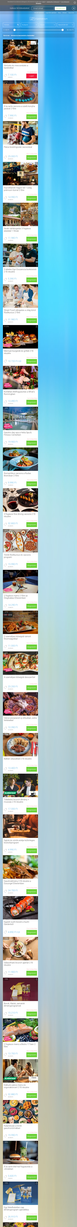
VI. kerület (54, 1120)
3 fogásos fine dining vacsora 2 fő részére (56, 280)
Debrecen (51, 1088)
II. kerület (20, 1120)
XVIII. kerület (25, 1129)
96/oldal (59, 1075)
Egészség (32, 1088)
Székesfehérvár (60, 1098)
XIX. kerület (35, 1129)
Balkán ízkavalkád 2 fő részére (54, 408)
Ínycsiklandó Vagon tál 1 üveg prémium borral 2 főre (54, 109)
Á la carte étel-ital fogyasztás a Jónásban (55, 623)
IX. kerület (15, 1125)
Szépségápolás (23, 1088)
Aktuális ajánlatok (39, 12)
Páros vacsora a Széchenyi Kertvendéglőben (15, 922)
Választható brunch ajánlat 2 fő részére (17, 537)
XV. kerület (67, 1125)
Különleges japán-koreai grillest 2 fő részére (56, 965)
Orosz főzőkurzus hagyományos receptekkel (18, 965)
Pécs (69, 1093)
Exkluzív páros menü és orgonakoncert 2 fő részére (53, 580)
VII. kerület (63, 1120)
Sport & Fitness (22, 1093)
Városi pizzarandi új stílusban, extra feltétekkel (19, 409)
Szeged (50, 1098)
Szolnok (69, 1098)
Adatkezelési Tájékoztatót (53, 1)
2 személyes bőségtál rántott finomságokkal (16, 366)
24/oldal (43, 1075)
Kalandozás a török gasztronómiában (12, 623)
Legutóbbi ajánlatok (51, 12)
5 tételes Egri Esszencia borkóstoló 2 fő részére (57, 152)
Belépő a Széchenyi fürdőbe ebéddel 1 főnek (16, 794)
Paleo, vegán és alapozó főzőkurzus (57, 921)
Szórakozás (7, 1098)
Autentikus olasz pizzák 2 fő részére (53, 837)
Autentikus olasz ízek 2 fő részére (56, 665)
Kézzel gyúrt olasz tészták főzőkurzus (53, 708)
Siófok (5, 1159)
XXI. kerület (53, 1129)
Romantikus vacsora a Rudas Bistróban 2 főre (16, 280)
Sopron (43, 1098)
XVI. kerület (6, 1129)
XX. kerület (44, 1129)
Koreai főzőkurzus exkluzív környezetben (53, 880)
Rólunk (64, 12)
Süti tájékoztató (57, 1180)
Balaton (12, 1159)
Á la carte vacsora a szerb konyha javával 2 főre (56, 66)
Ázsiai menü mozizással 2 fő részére (16, 751)
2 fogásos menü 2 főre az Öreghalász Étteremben (52, 323)
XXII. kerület (62, 1129)
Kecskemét (44, 1093)
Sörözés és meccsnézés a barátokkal (15, 66)
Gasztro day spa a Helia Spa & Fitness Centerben (54, 237)
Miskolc (52, 1093)
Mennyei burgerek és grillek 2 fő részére (55, 195)
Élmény (32, 1093)
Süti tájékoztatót (65, 1)
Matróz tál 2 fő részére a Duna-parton (55, 794)
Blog (59, 12)
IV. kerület (37, 1120)
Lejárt (31, 76)
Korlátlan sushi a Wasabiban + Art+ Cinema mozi (19, 1051)
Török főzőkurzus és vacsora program (16, 323)
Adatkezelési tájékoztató (57, 1175)
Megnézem (68, 76)
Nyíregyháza (61, 1093)
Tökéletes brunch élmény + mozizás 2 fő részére (16, 452)
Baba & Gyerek (19, 1103)
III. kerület (29, 1120)
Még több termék (23, 1107)
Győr (64, 1088)
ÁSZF (43, 1)
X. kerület (23, 1125)
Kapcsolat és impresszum (57, 1199)
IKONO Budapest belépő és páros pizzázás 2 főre (18, 708)
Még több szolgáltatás (9, 1107)
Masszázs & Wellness (9, 1093)
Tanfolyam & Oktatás (25, 1098)
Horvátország (21, 1159)
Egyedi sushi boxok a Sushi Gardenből (53, 494)
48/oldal (50, 1075)
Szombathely (44, 1103)
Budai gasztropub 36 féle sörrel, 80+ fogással (18, 880)
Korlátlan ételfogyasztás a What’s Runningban (18, 237)
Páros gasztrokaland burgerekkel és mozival (19, 837)
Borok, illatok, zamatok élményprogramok (51, 537)
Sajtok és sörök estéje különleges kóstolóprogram (56, 452)
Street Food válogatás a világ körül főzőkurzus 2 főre (19, 195)
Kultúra (15, 1098)
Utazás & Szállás (8, 1103)
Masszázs (30, 1159)
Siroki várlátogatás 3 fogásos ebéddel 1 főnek (16, 152)
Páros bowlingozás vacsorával (17, 108)
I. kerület (13, 1120)
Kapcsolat (71, 12)
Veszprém (54, 1103)
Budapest (43, 1088)
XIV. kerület (59, 1125)
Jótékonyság (29, 1103)
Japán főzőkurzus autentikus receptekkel (54, 1008)
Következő (39, 1069)
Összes (5, 1088)
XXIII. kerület (7, 1134)
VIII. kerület (6, 1125)
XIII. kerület (50, 1125)
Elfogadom (38, 3)
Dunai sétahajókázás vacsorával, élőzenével (18, 1008)
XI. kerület (32, 1125)
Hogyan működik (57, 1190)
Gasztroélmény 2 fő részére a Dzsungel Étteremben (16, 494)
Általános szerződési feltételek (57, 1185)
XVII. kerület (16, 1129)
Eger (59, 1088)
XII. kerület (40, 1125)
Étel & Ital (13, 1088)
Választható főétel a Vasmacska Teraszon (55, 751)
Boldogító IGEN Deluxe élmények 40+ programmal (56, 1051)
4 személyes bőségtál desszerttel (56, 365)
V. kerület (45, 1120)
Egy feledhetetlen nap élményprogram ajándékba (15, 666)
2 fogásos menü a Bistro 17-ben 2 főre (19, 580)
